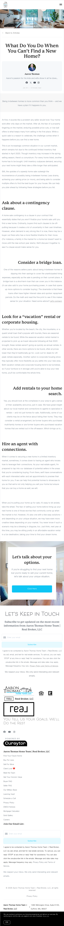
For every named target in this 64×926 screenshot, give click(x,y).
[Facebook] (4, 732)
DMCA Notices (9, 807)
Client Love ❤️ (9, 768)
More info (46, 916)
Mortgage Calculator (11, 811)
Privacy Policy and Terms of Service (44, 666)
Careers (6, 819)
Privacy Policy (8, 802)
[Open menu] (61, 5)
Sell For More (8, 764)
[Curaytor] (15, 746)
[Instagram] (14, 732)
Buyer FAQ (7, 781)
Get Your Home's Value (12, 777)
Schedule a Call (9, 798)
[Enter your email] (34, 637)
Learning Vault (9, 794)
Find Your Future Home (12, 756)
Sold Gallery (8, 815)
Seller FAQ (7, 785)
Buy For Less (8, 760)
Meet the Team (9, 773)
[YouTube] (9, 732)
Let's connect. (56, 301)
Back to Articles (12, 33)
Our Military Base (10, 790)
